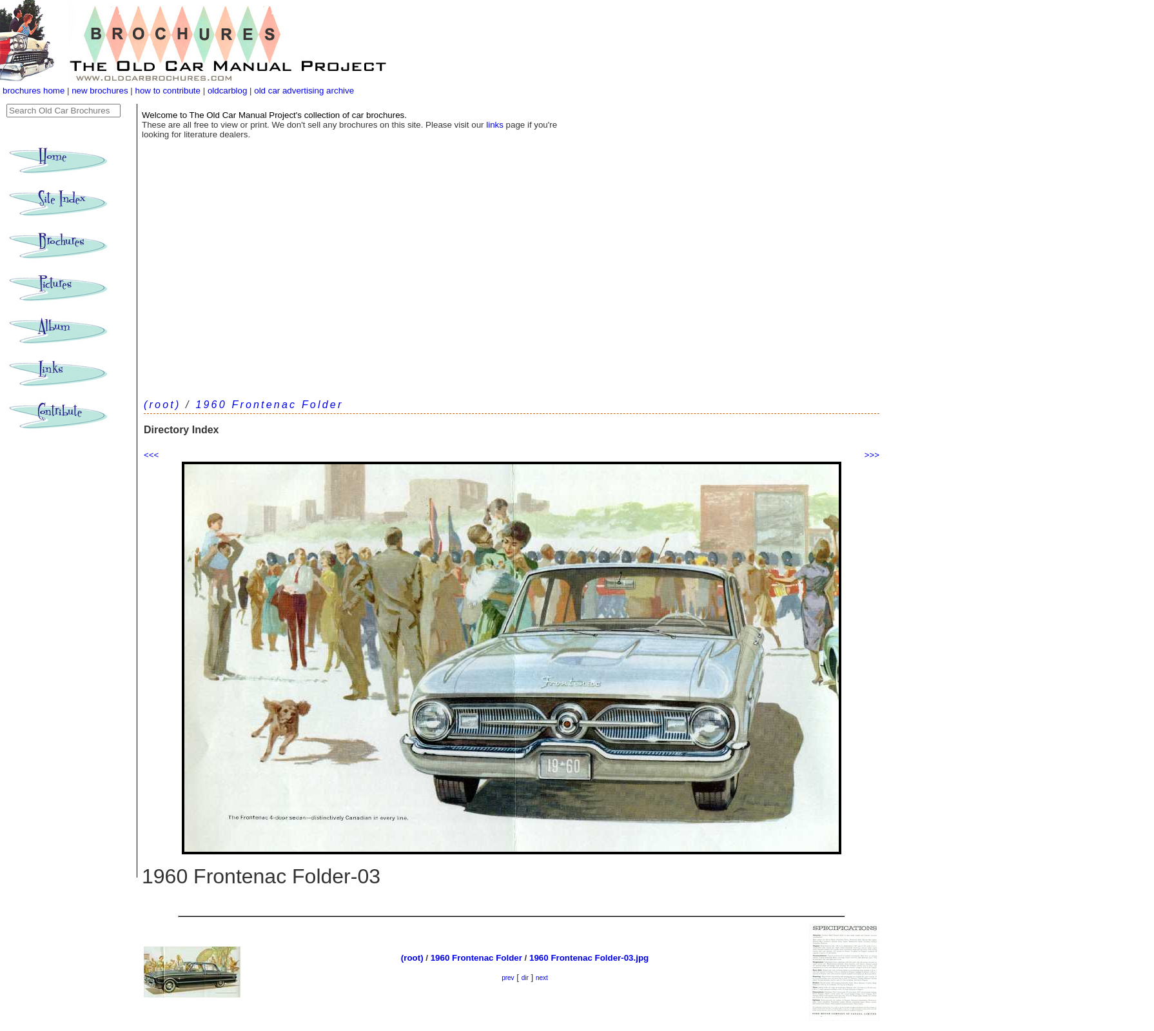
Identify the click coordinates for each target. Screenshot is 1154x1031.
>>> (872, 455)
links (495, 125)
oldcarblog (228, 90)
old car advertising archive (304, 90)
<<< (151, 455)
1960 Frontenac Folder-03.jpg (589, 958)
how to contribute (167, 90)
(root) (162, 404)
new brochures (100, 90)
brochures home (33, 90)
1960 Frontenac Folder (269, 404)
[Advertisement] (511, 290)
